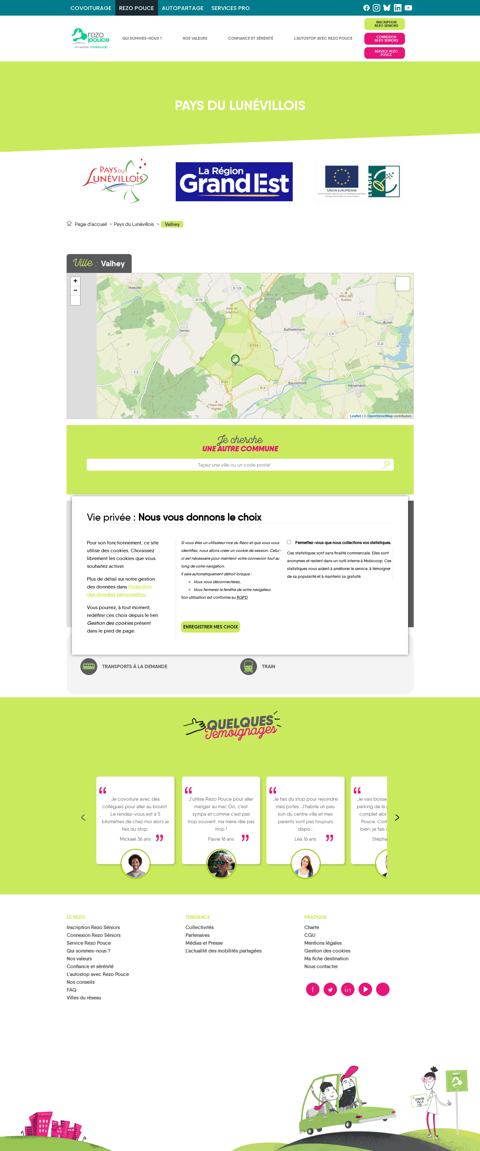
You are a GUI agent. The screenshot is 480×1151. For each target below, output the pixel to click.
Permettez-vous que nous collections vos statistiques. (343, 542)
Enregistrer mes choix (210, 627)
